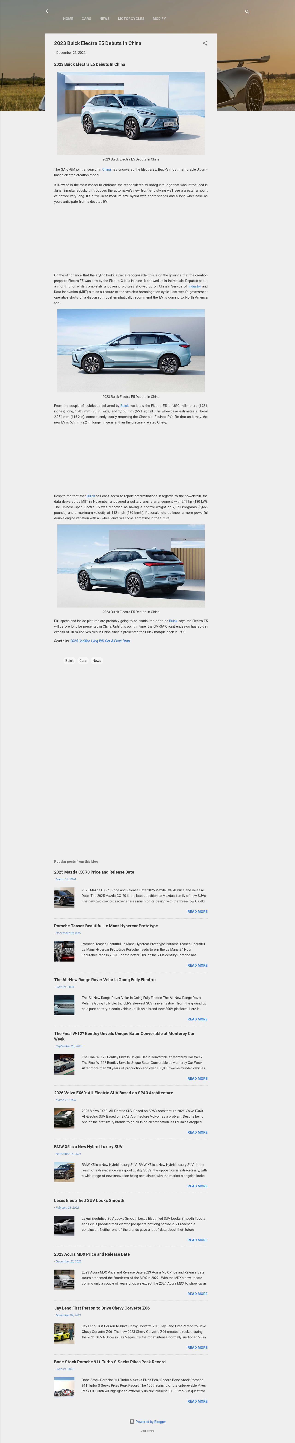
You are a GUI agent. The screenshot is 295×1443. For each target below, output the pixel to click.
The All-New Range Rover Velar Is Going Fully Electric (105, 979)
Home (68, 19)
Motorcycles (131, 19)
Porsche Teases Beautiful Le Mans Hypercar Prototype (106, 925)
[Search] (247, 13)
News (105, 19)
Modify (159, 19)
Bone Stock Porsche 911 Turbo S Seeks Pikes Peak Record (110, 1361)
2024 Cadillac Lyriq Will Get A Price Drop (100, 641)
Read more (198, 912)
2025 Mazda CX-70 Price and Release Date (94, 872)
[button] (205, 44)
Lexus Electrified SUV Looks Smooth (89, 1200)
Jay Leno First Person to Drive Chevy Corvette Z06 (102, 1308)
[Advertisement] (235, 102)
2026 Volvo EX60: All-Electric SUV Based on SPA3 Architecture (113, 1092)
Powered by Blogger (147, 1422)
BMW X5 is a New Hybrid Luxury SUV (88, 1146)
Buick (125, 406)
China (106, 169)
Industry (195, 286)
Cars (86, 19)
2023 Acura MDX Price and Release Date (92, 1254)
